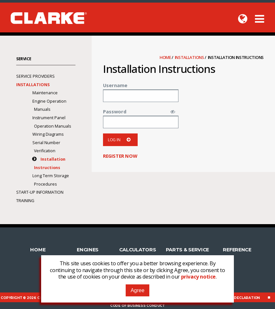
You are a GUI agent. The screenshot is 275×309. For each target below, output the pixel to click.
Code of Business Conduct (137, 305)
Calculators (137, 250)
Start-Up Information (39, 192)
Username (115, 85)
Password (114, 111)
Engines (87, 250)
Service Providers (35, 76)
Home (166, 57)
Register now (120, 156)
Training (25, 200)
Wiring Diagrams (47, 134)
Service (23, 59)
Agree (137, 290)
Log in (120, 140)
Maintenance (45, 93)
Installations (190, 57)
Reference (237, 250)
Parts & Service (187, 250)
